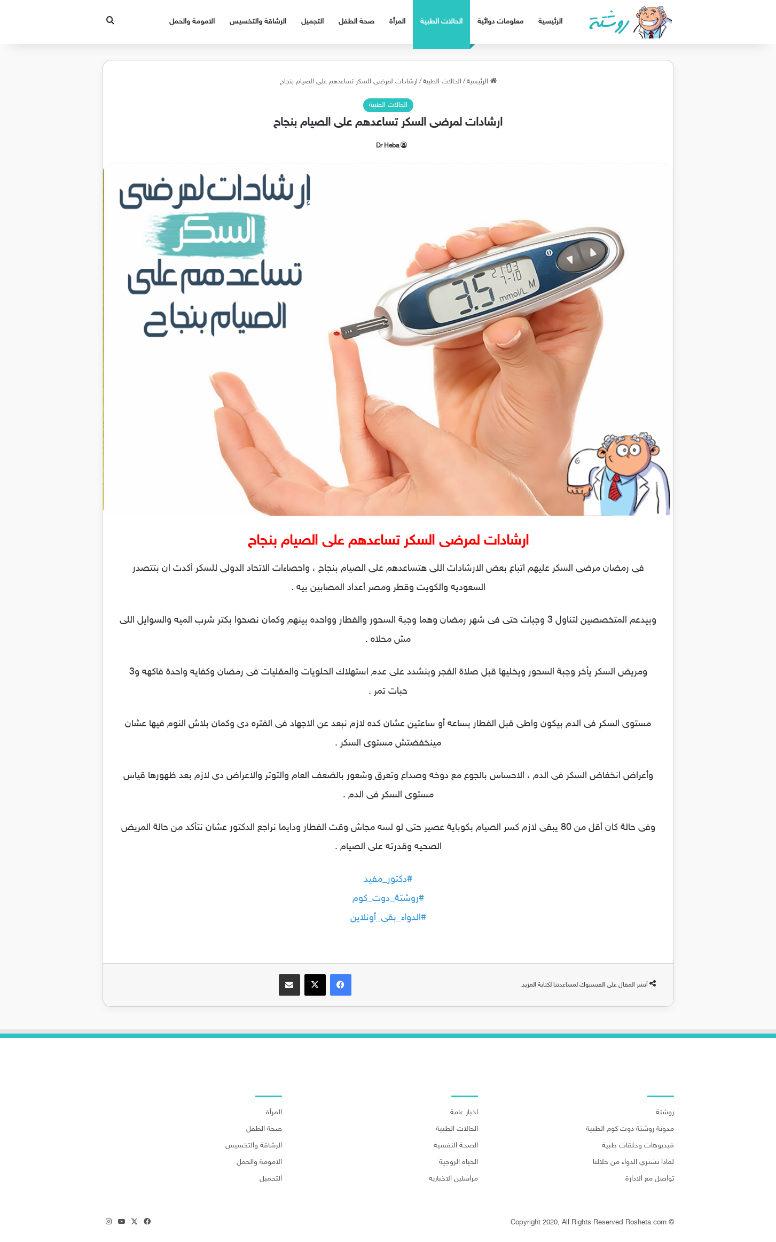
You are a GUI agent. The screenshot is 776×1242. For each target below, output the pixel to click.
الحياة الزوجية (458, 1162)
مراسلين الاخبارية (453, 1179)
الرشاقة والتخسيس (258, 21)
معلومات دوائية (500, 21)
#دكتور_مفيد (388, 880)
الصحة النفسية (456, 1146)
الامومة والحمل (192, 21)
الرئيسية (550, 21)
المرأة (397, 21)
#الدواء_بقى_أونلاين (388, 918)
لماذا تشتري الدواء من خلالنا (633, 1162)
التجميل (312, 21)
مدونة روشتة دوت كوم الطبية (630, 1129)
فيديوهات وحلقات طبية (638, 1146)
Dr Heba (387, 146)
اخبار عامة (464, 1112)
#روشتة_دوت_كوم (388, 899)
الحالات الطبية (441, 21)
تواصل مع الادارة (649, 1179)
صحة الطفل (356, 21)
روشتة (665, 1112)
